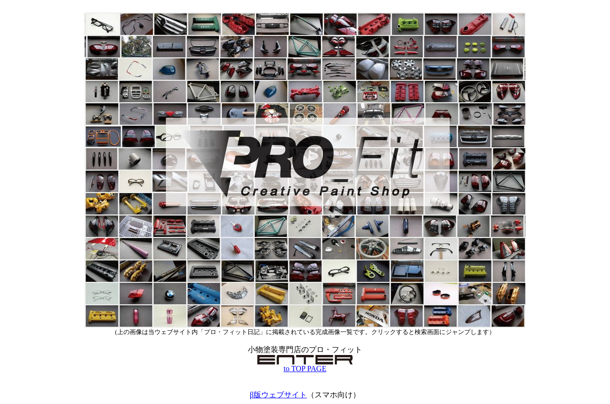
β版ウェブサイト (278, 395)
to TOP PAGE (305, 365)
